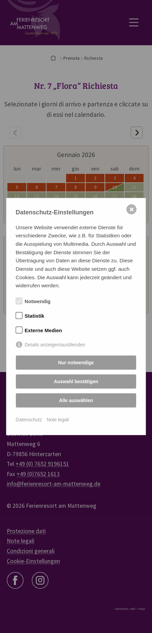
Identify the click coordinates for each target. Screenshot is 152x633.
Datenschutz (29, 419)
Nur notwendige (76, 362)
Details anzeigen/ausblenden (55, 344)
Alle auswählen (76, 400)
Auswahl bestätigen (76, 381)
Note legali (58, 419)
